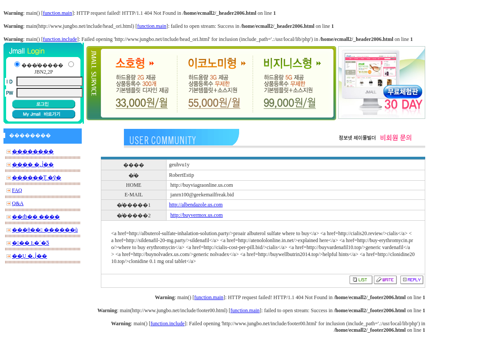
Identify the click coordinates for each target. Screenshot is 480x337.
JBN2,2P (43, 72)
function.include (60, 39)
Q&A (18, 203)
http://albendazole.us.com (196, 205)
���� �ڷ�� (33, 165)
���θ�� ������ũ (45, 230)
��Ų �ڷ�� (29, 256)
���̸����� (42, 65)
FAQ (17, 190)
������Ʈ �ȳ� (36, 178)
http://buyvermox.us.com (196, 215)
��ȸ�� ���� (36, 217)
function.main (57, 13)
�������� (33, 151)
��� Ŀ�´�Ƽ (30, 243)
